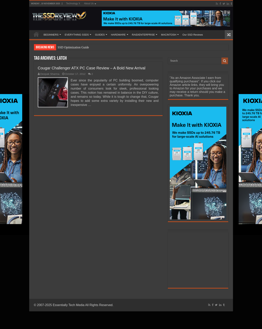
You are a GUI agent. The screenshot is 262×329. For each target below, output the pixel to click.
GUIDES (100, 34)
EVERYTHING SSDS (77, 34)
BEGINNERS (51, 34)
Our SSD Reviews (192, 34)
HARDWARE (118, 34)
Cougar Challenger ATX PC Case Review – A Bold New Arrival (91, 68)
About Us (89, 3)
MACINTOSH (168, 34)
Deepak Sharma (49, 73)
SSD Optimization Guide (73, 47)
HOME (36, 34)
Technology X (73, 3)
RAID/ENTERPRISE (143, 34)
